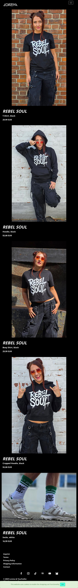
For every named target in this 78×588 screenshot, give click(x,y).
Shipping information (12, 564)
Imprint (6, 554)
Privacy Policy (9, 560)
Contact (6, 567)
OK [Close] (62, 584)
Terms (5, 557)
